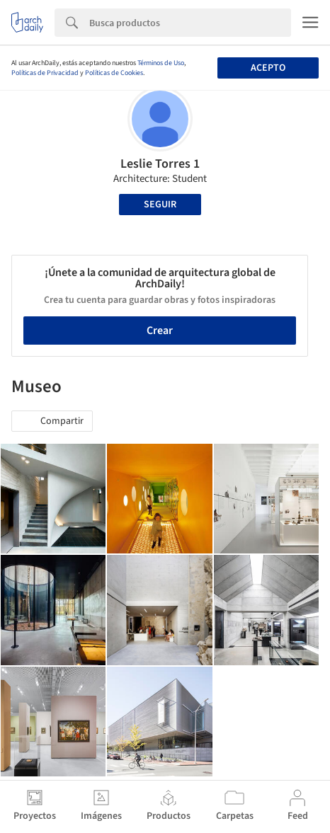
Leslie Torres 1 (160, 164)
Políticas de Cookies (114, 73)
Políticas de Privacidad (45, 73)
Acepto (268, 68)
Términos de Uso (160, 63)
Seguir (160, 204)
